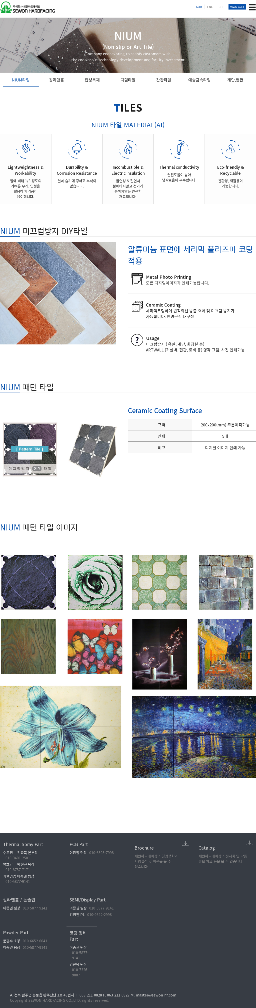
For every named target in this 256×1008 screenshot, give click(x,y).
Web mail (237, 7)
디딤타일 (128, 80)
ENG (210, 7)
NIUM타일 (21, 80)
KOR (199, 7)
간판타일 (163, 80)
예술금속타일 (199, 80)
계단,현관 (235, 80)
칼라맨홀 (56, 80)
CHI (220, 7)
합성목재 (92, 80)
